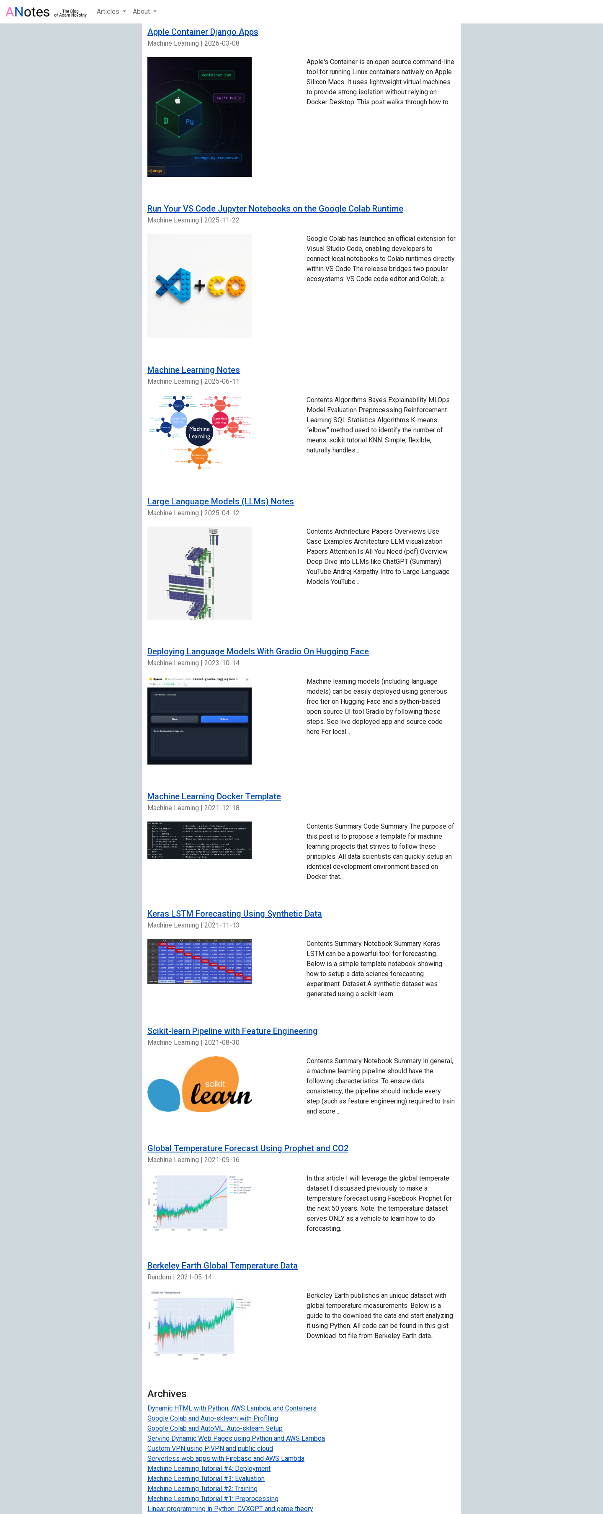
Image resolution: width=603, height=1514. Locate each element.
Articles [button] (109, 12)
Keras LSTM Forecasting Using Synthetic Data (234, 914)
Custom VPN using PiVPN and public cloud (210, 1448)
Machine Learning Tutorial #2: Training (202, 1489)
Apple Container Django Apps (202, 32)
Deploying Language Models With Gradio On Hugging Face (258, 651)
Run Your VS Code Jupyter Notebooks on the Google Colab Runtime (275, 209)
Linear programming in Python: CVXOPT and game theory (230, 1509)
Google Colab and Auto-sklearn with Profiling (212, 1418)
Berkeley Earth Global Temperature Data (222, 1266)
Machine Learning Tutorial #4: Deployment (209, 1469)
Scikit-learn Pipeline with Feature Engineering (232, 1031)
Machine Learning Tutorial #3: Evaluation (206, 1479)
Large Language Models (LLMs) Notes (220, 501)
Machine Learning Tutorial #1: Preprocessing (212, 1499)
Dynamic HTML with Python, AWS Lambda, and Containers (232, 1408)
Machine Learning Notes (193, 370)
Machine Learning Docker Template (214, 796)
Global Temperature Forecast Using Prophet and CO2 (247, 1148)
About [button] (142, 12)
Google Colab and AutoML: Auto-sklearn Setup (215, 1428)
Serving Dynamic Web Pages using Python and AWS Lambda (236, 1438)
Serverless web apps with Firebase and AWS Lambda (225, 1458)
